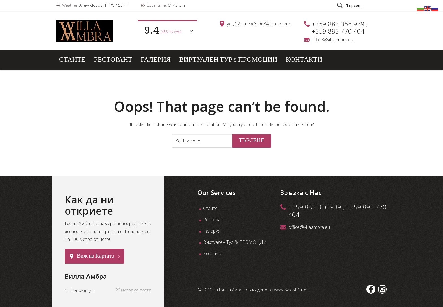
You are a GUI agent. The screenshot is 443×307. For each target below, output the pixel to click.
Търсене (251, 141)
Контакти (304, 59)
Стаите (72, 59)
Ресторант (113, 59)
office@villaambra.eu (332, 39)
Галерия (156, 59)
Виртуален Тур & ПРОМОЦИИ (228, 59)
